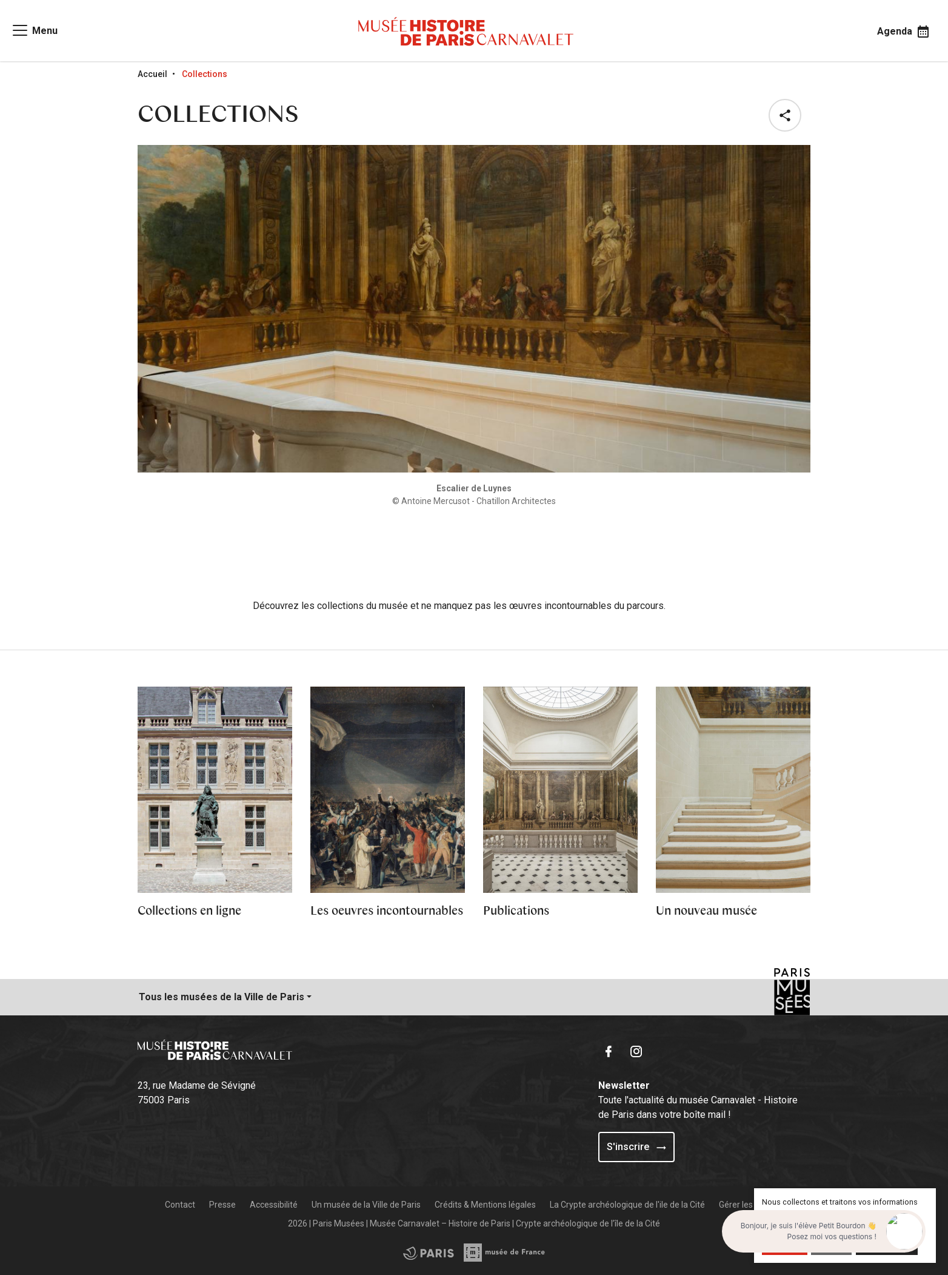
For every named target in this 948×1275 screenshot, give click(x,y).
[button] (787, 115)
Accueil (152, 74)
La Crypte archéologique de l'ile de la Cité (627, 1204)
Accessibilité (274, 1204)
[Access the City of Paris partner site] (505, 1252)
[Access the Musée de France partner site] (428, 1252)
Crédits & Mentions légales (485, 1204)
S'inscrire (636, 1146)
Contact (180, 1204)
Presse (222, 1204)
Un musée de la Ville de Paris (366, 1204)
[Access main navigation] (34, 30)
